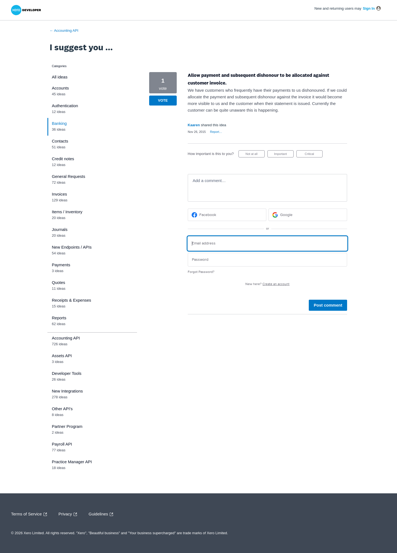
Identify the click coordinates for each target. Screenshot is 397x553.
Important (284, 154)
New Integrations (67, 391)
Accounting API (66, 338)
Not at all (254, 154)
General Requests (68, 176)
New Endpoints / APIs (72, 247)
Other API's (62, 408)
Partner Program (67, 426)
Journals (60, 229)
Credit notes (63, 158)
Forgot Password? (201, 272)
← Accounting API (64, 30)
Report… (216, 131)
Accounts (60, 88)
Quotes (58, 282)
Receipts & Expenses (71, 300)
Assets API (62, 355)
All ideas (60, 77)
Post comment (328, 305)
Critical (313, 154)
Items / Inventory (67, 211)
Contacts (60, 141)
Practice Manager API (72, 461)
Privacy (69, 514)
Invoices (59, 194)
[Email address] (267, 243)
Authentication (65, 105)
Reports (59, 317)
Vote (163, 100)
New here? (267, 284)
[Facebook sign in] (227, 215)
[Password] (267, 260)
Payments (61, 264)
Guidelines (102, 514)
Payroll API (62, 444)
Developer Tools (66, 373)
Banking (59, 123)
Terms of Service (30, 514)
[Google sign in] (308, 215)
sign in (369, 8)
